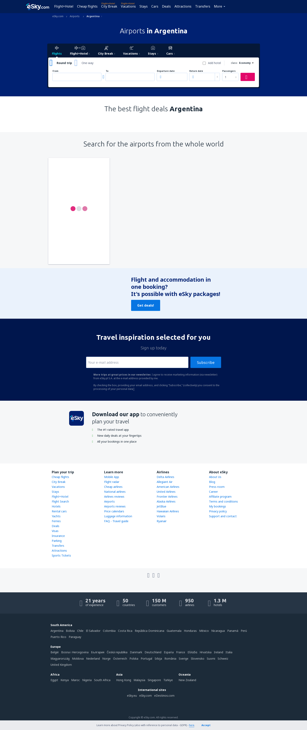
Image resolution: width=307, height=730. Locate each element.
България (97, 652)
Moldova (78, 658)
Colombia (109, 631)
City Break (109, 6)
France (180, 652)
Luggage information (118, 516)
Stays (143, 6)
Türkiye (168, 680)
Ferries (56, 521)
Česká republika (117, 652)
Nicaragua (218, 631)
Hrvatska (205, 652)
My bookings (217, 506)
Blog (212, 482)
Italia (229, 652)
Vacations (128, 6)
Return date (196, 71)
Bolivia (70, 631)
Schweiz (223, 658)
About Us (215, 477)
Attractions (182, 6)
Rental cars (59, 511)
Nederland (93, 658)
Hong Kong (123, 680)
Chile (80, 631)
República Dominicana (149, 631)
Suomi (211, 658)
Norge (106, 658)
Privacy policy (218, 511)
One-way (87, 63)
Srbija (158, 658)
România (170, 658)
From (55, 71)
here (191, 725)
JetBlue (161, 506)
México (204, 631)
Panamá (232, 631)
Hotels (56, 506)
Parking (57, 541)
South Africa (102, 680)
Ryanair (161, 521)
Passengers (229, 71)
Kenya (65, 680)
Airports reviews (115, 506)
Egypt (54, 680)
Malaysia (139, 680)
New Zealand (187, 680)
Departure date (166, 71)
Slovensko (197, 658)
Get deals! (145, 305)
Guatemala (174, 631)
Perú (244, 631)
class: (234, 63)
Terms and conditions (223, 501)
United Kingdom (61, 665)
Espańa (169, 652)
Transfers (202, 6)
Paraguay (75, 637)
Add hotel (214, 63)
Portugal (146, 658)
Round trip (64, 63)
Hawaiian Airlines (168, 511)
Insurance (58, 536)
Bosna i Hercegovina (75, 652)
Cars (154, 6)
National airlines (115, 492)
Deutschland (153, 652)
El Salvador (93, 631)
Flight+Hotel (63, 6)
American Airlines (168, 487)
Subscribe (206, 362)
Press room (217, 487)
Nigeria (87, 680)
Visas (55, 531)
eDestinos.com (164, 695)
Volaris (161, 516)
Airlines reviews (114, 496)
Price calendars (114, 511)
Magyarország (60, 658)
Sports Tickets (61, 555)
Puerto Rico (58, 637)
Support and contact (223, 516)
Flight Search (60, 501)
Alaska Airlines (166, 501)
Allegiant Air (164, 482)
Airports (109, 501)
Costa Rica (125, 631)
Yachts (56, 516)
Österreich (120, 658)
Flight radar (111, 482)
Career (213, 492)
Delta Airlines (165, 477)
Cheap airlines (113, 487)
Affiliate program (220, 496)
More (218, 6)
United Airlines (166, 492)
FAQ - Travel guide (116, 521)
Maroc (75, 680)
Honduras (190, 631)
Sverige (183, 658)
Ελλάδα (192, 652)
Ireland (218, 652)
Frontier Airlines (167, 496)
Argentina (57, 631)
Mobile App (111, 477)
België (55, 652)
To (107, 71)
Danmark (136, 652)
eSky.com (145, 695)
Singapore (154, 680)
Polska (133, 658)
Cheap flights (87, 6)
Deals (166, 6)
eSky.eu (132, 695)
